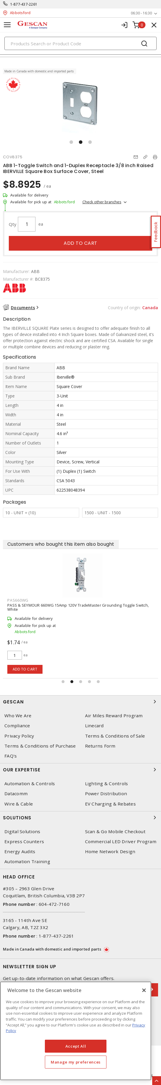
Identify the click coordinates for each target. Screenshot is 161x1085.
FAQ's (10, 756)
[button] (71, 142)
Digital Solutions (22, 831)
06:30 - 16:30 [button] (141, 13)
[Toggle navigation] (7, 25)
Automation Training (27, 861)
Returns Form (100, 746)
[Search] (80, 43)
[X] (144, 990)
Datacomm (16, 793)
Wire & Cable (18, 804)
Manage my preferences (76, 1062)
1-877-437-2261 (24, 4)
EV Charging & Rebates (110, 804)
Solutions (80, 817)
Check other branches (101, 201)
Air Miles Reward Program (114, 715)
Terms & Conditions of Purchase (40, 746)
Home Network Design (110, 851)
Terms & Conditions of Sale (115, 736)
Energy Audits (19, 851)
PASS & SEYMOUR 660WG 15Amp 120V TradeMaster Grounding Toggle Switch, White (78, 607)
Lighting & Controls (106, 783)
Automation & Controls (29, 783)
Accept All (75, 1046)
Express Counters (24, 841)
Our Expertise (80, 769)
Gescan (80, 701)
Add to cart (80, 243)
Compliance (17, 725)
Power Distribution (106, 793)
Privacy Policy (19, 736)
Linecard (94, 725)
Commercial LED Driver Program (120, 841)
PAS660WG (17, 600)
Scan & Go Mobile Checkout (115, 831)
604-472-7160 (54, 904)
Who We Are (18, 715)
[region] (75, 1030)
